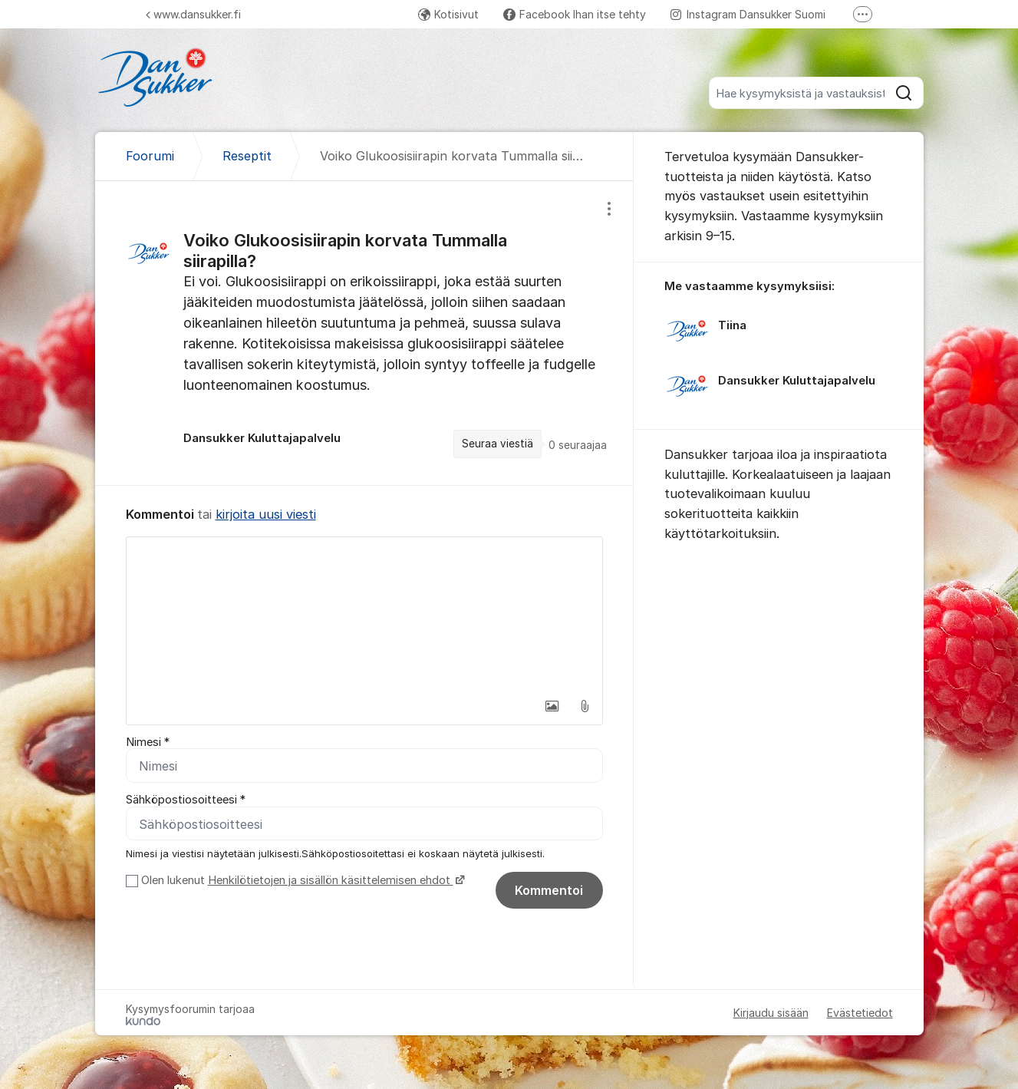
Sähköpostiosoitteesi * (185, 800)
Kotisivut (448, 14)
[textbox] (364, 614)
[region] (364, 333)
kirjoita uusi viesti (266, 514)
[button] (552, 706)
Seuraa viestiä (497, 443)
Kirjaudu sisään (771, 1012)
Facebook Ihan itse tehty (574, 14)
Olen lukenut (301, 880)
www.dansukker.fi (193, 14)
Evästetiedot (860, 1012)
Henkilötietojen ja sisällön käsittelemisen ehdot (330, 880)
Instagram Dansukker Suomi (747, 14)
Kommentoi (549, 890)
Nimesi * (148, 742)
